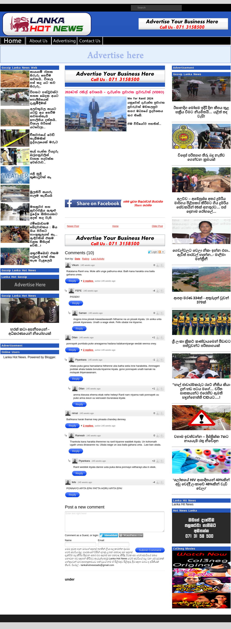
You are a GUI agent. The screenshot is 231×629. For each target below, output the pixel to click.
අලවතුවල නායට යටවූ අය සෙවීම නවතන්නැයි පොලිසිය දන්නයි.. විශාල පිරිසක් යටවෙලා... (43, 118)
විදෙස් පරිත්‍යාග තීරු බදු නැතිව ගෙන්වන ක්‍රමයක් (201, 157)
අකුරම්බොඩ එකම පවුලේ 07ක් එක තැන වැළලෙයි (44, 256)
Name (68, 540)
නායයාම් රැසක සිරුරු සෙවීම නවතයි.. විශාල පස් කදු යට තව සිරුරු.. (42, 79)
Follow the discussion (161, 252)
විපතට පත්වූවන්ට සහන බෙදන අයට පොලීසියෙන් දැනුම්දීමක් (44, 97)
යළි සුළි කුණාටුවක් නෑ (40, 175)
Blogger (50, 357)
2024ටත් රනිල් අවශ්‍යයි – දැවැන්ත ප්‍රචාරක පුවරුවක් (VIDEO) (114, 92)
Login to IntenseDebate (109, 535)
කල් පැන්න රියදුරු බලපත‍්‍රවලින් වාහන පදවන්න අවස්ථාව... (44, 157)
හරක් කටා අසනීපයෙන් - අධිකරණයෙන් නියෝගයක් (29, 331)
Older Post (157, 226)
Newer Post (73, 226)
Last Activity (97, 258)
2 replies (88, 280)
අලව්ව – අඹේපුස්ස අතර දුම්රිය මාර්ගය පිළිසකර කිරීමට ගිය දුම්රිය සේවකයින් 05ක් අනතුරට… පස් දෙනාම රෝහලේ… (201, 205)
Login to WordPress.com (131, 535)
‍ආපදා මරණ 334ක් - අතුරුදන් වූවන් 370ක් (201, 300)
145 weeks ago (87, 265)
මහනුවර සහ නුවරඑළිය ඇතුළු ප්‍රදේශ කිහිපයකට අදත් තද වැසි (43, 212)
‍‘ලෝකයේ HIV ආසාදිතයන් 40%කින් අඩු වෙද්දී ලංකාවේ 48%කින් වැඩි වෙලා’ (201, 484)
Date (77, 258)
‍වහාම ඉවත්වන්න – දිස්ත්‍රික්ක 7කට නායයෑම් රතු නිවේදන (201, 439)
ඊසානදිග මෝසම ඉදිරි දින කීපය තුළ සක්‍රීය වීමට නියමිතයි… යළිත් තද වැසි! (201, 112)
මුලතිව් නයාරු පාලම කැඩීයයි (41, 193)
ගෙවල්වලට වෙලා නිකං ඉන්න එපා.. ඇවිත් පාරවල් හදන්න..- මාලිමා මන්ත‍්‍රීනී (201, 254)
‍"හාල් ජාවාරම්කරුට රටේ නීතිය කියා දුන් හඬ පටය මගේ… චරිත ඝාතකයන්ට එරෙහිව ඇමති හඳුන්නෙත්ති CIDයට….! (201, 391)
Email (101, 540)
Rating (85, 258)
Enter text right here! (114, 521)
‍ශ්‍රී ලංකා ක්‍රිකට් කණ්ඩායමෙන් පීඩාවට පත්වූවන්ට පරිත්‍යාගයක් (201, 343)
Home (115, 226)
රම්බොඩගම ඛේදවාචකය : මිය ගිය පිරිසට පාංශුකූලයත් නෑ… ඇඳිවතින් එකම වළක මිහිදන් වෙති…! (43, 234)
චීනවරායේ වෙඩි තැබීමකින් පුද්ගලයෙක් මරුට (44, 138)
